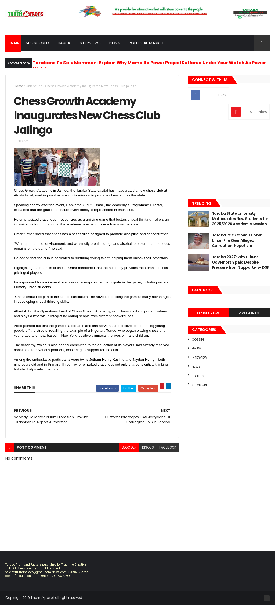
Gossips (198, 339)
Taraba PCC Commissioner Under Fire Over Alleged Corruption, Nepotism (237, 240)
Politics (198, 376)
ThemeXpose (42, 597)
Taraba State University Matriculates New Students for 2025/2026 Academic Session (240, 219)
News (114, 43)
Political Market (146, 43)
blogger (129, 447)
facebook (167, 447)
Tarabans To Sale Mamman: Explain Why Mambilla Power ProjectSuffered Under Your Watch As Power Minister (149, 66)
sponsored (200, 385)
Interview (199, 357)
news (196, 367)
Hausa (64, 43)
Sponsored (37, 43)
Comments (249, 313)
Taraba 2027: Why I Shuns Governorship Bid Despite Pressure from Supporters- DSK (240, 262)
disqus (148, 447)
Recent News (208, 313)
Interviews (90, 43)
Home (18, 86)
